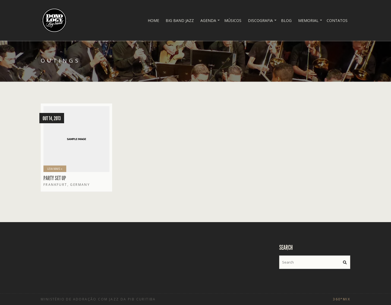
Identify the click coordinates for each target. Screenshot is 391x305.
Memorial (308, 20)
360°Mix (341, 299)
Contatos (337, 20)
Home (153, 20)
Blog (286, 20)
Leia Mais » (54, 169)
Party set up (54, 178)
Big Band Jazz (180, 20)
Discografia (260, 20)
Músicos (232, 20)
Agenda (208, 20)
